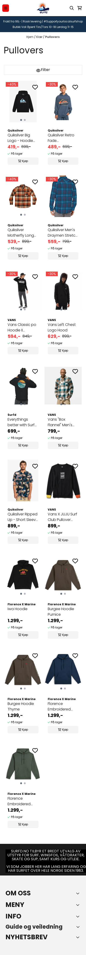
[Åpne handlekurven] (79, 8)
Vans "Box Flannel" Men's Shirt (60, 422)
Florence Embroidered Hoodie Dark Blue (63, 706)
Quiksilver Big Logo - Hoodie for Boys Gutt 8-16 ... (22, 138)
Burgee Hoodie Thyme (21, 706)
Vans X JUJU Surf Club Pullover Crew (62, 517)
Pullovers (52, 37)
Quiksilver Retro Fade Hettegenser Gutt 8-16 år (61, 138)
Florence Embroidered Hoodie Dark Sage (19, 801)
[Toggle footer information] (78, 893)
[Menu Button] (5, 8)
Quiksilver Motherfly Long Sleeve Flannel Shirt (21, 232)
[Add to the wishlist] (35, 87)
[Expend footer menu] (78, 905)
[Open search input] (72, 8)
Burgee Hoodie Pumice (61, 611)
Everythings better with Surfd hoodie (22, 422)
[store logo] (43, 8)
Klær (39, 37)
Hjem (30, 37)
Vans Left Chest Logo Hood (62, 327)
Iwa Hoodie (18, 609)
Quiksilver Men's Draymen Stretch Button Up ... (63, 232)
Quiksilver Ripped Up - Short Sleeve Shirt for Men (23, 517)
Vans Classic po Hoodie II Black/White (22, 327)
